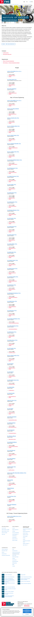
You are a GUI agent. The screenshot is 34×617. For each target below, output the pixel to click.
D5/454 (9, 173)
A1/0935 (9, 447)
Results (24, 539)
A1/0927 (9, 223)
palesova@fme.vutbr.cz (11, 462)
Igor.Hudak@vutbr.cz (11, 188)
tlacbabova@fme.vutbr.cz (12, 508)
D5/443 (9, 207)
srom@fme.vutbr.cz (11, 500)
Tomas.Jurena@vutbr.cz (11, 206)
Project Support (25, 536)
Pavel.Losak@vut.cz (11, 84)
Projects (24, 537)
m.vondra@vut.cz (10, 359)
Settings (27, 614)
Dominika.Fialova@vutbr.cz (12, 164)
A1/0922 (9, 257)
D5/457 (9, 337)
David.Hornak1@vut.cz (11, 396)
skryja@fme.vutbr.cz (11, 314)
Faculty (6, 4)
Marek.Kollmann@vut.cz (11, 427)
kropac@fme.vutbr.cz (11, 222)
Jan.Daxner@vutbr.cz (11, 376)
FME (2, 4)
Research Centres (25, 534)
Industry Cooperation (5, 549)
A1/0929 (9, 265)
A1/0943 (9, 76)
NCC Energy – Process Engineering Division (11, 62)
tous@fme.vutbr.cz (11, 336)
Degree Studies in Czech (5, 531)
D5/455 (9, 115)
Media (13, 564)
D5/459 (9, 165)
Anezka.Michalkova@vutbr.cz (12, 446)
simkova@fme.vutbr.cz (11, 492)
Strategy (13, 558)
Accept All (27, 609)
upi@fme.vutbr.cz (5, 52)
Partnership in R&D (4, 550)
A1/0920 (9, 493)
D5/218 (9, 485)
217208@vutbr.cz (10, 390)
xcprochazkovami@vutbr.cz (12, 297)
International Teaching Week (6, 555)
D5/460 (9, 132)
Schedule (13, 531)
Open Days (3, 534)
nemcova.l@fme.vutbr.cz (11, 454)
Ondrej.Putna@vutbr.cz (11, 306)
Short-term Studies (4, 532)
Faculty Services (4, 553)
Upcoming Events (14, 550)
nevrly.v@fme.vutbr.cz (11, 264)
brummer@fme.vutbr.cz (11, 180)
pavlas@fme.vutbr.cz (11, 139)
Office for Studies (14, 540)
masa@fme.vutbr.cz (11, 131)
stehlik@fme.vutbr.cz (11, 75)
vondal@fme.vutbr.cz (11, 352)
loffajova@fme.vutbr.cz (11, 439)
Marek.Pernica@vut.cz (11, 272)
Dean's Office (14, 555)
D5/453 (9, 181)
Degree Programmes (15, 529)
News (13, 549)
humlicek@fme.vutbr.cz (11, 484)
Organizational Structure (13, 4)
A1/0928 (9, 455)
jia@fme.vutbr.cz (10, 404)
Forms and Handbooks (15, 532)
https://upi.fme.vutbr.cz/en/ (6, 54)
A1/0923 (9, 123)
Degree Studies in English (5, 529)
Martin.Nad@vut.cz (11, 256)
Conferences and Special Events (26, 541)
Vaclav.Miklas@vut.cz (11, 248)
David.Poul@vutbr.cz (11, 289)
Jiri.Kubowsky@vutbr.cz (11, 433)
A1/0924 (9, 140)
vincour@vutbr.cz (10, 344)
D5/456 (9, 249)
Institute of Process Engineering (26, 4)
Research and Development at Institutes (27, 529)
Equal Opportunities (15, 561)
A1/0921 (9, 241)
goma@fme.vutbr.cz (11, 384)
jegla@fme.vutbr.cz (11, 122)
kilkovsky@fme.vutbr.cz (11, 214)
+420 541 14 (10, 74)
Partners (3, 552)
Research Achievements (26, 531)
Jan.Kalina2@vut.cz (11, 412)
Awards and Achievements (16, 552)
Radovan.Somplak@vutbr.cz (12, 147)
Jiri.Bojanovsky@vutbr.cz (12, 172)
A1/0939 (9, 345)
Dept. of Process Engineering (8, 61)
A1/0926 (9, 157)
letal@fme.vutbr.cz (10, 230)
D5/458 (9, 315)
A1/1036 (9, 290)
